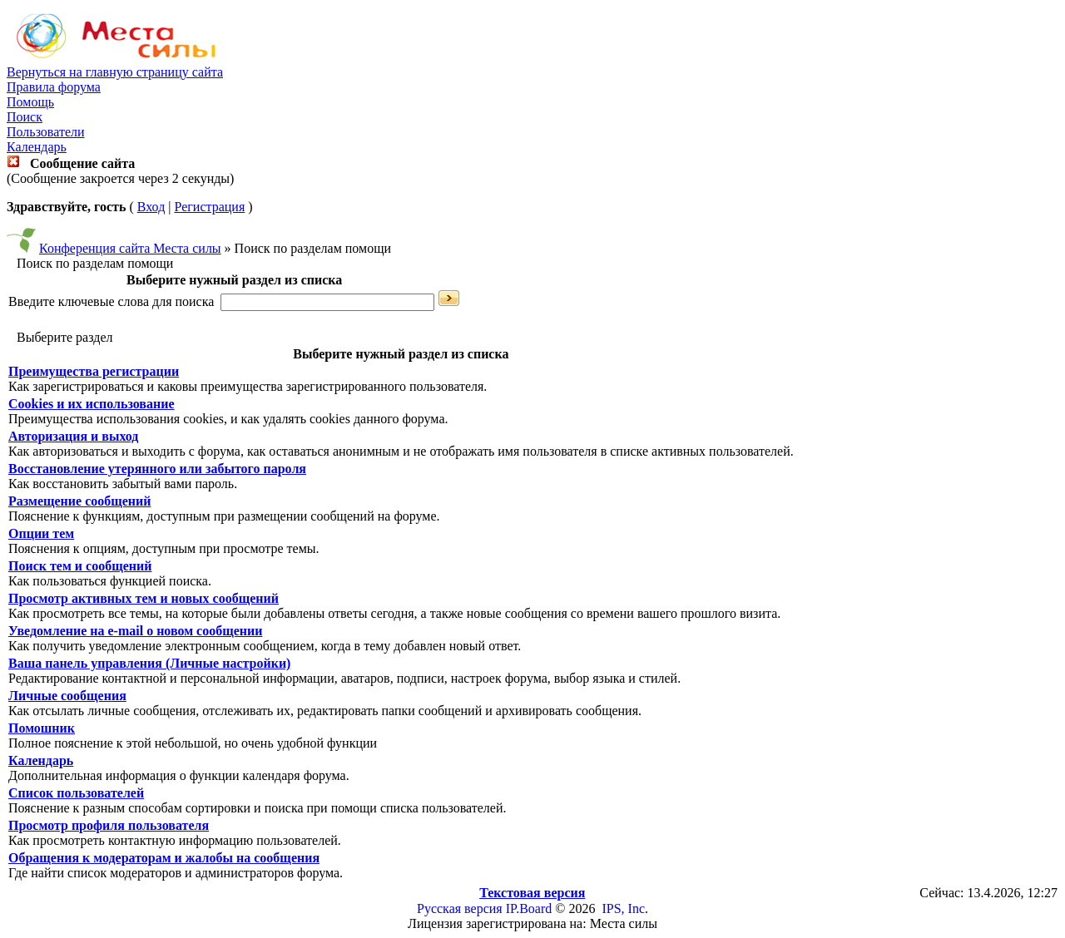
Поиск (24, 117)
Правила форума (54, 87)
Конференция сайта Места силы (130, 248)
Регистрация (209, 207)
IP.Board (529, 908)
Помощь (30, 102)
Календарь (37, 147)
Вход (151, 207)
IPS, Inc (623, 908)
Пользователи (46, 132)
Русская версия (460, 908)
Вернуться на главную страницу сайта (115, 72)
